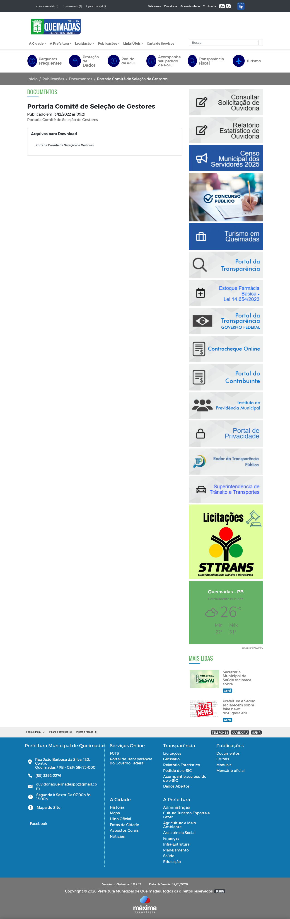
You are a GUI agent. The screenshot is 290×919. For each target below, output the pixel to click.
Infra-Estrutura (176, 844)
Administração (176, 807)
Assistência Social (179, 832)
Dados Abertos (176, 786)
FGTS (114, 753)
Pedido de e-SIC (177, 770)
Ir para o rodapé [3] (96, 6)
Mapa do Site (48, 807)
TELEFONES (220, 732)
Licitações (172, 753)
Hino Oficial (120, 819)
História (117, 807)
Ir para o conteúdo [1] (47, 6)
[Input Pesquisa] (225, 43)
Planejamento (176, 850)
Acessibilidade (190, 6)
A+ (222, 6)
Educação (172, 861)
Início (32, 79)
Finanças (171, 838)
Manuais (224, 765)
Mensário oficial (230, 770)
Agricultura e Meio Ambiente (179, 825)
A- (228, 6)
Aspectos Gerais (124, 830)
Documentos (80, 79)
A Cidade (36, 43)
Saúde (168, 856)
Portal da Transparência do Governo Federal (131, 761)
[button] (260, 42)
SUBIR (256, 732)
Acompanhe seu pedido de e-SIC (184, 778)
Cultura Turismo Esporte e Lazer (186, 815)
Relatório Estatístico (181, 765)
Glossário (171, 759)
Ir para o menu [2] (72, 6)
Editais (222, 759)
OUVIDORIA (240, 732)
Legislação (83, 43)
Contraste (209, 6)
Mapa (115, 813)
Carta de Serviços (160, 43)
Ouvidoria (170, 6)
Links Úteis (131, 43)
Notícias (117, 836)
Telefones (154, 6)
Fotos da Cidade (124, 824)
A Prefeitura (59, 43)
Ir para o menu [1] (35, 731)
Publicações (107, 43)
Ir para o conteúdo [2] (60, 731)
